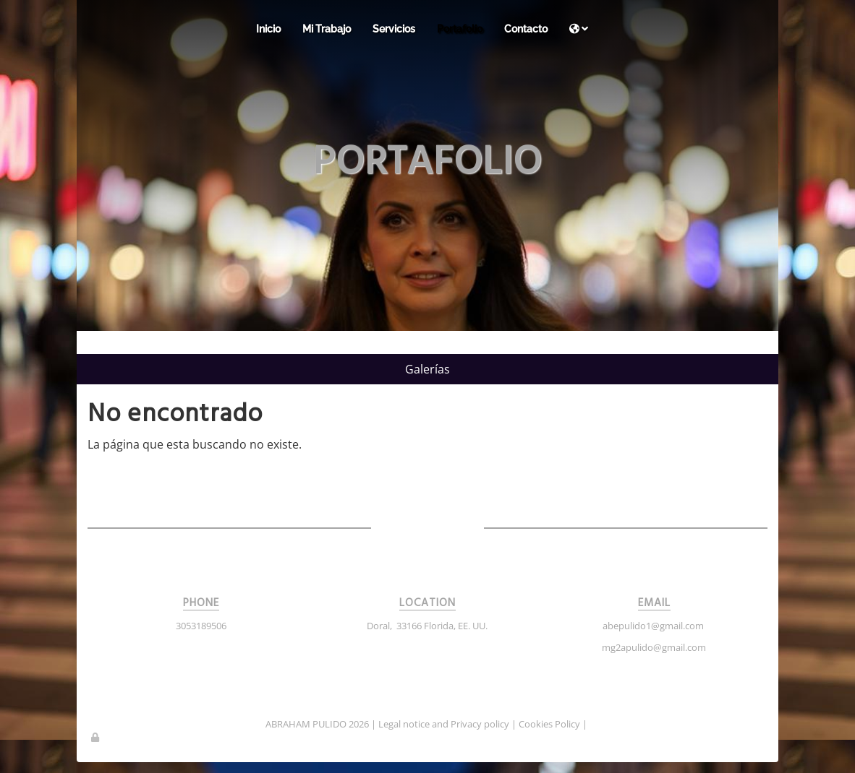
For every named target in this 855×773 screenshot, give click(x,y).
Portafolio (459, 28)
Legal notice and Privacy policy (443, 723)
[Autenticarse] (96, 736)
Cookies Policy (549, 723)
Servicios (394, 28)
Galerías (427, 369)
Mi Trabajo (326, 28)
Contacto (526, 28)
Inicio (268, 28)
